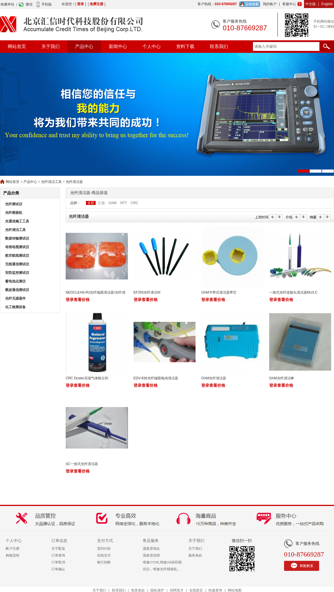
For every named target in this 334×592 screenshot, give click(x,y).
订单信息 (59, 541)
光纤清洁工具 (51, 182)
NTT (123, 203)
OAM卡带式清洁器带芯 (218, 292)
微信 (29, 4)
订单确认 (58, 569)
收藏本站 (7, 4)
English (327, 4)
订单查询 (58, 555)
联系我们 (219, 46)
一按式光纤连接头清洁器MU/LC (293, 292)
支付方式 (105, 541)
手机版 (46, 4)
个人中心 (151, 46)
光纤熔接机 (13, 213)
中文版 (310, 4)
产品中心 (84, 46)
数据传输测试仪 (17, 238)
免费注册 (96, 4)
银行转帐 (104, 562)
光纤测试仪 (13, 204)
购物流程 (12, 555)
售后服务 (151, 541)
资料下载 (185, 46)
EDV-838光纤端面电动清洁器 (156, 378)
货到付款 (104, 549)
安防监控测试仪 (17, 273)
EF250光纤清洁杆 (147, 292)
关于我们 (50, 46)
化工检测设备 (15, 307)
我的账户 (270, 4)
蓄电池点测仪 (15, 281)
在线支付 (104, 555)
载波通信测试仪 (17, 290)
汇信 (101, 203)
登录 (80, 4)
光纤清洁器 (74, 182)
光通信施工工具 (17, 221)
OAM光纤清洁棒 (281, 378)
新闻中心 (118, 46)
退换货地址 (151, 549)
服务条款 (195, 555)
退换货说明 (151, 555)
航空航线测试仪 (17, 256)
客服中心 (289, 4)
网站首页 (17, 46)
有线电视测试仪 (17, 247)
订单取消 (58, 562)
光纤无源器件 (15, 298)
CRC (134, 203)
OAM (112, 203)
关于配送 (58, 549)
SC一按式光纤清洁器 (82, 464)
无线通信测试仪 (17, 264)
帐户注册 (12, 549)
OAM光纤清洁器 (213, 378)
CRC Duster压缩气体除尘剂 (87, 378)
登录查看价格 (78, 299)
